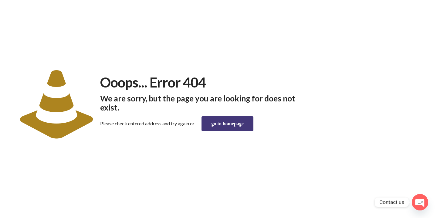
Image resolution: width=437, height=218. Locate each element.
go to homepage (227, 123)
